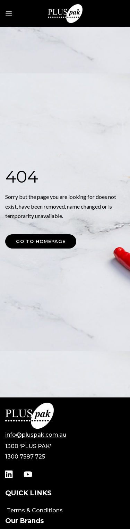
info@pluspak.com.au (35, 434)
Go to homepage (41, 241)
